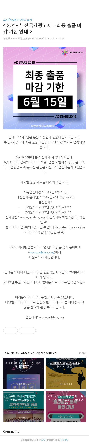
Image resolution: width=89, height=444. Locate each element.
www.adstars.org (41, 252)
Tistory (64, 439)
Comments (11, 431)
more (82, 353)
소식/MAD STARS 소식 (17, 20)
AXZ (43, 439)
